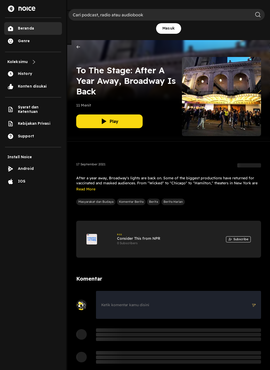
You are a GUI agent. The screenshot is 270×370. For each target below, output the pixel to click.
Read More (85, 189)
